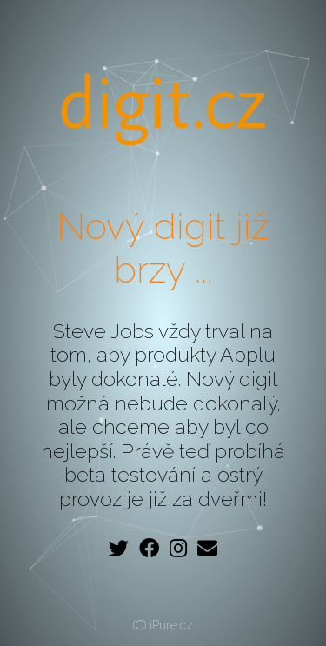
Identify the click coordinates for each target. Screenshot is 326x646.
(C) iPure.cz (163, 625)
